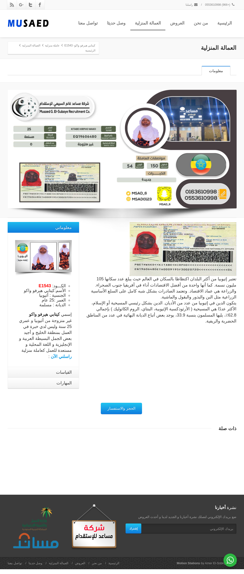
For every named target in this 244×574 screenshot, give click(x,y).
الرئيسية (224, 23)
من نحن (201, 23)
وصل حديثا (116, 23)
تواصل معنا (88, 23)
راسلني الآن (61, 361)
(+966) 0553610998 (220, 4)
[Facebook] (40, 5)
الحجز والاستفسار (121, 413)
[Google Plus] (21, 5)
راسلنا (192, 4)
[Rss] (12, 5)
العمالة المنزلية (148, 23)
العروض (177, 23)
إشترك (133, 533)
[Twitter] (30, 5)
